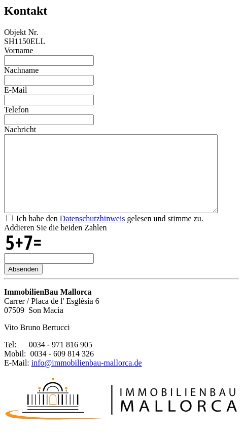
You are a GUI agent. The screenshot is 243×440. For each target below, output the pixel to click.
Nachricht (20, 129)
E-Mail (15, 90)
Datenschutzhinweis (92, 233)
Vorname (18, 50)
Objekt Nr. (21, 32)
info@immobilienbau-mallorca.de (86, 378)
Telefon (16, 109)
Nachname (21, 70)
